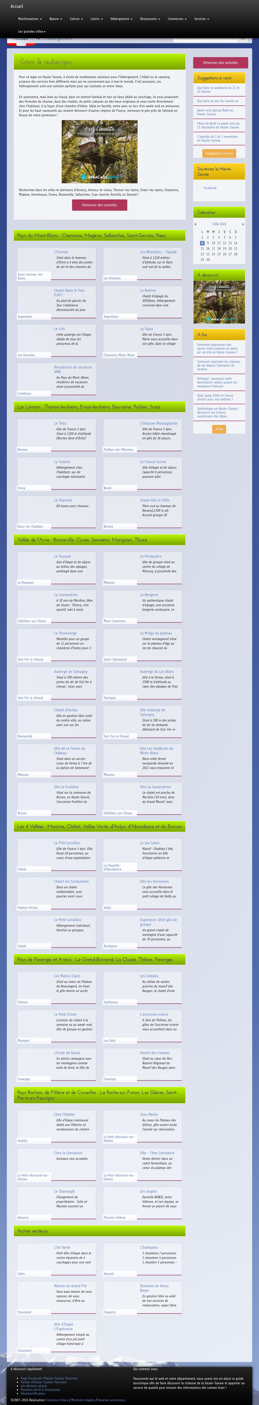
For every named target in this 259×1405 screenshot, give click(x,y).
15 (202, 249)
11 (219, 243)
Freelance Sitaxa (57, 1400)
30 (207, 260)
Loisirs (97, 19)
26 (224, 254)
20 (230, 249)
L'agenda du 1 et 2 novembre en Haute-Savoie (217, 138)
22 (202, 254)
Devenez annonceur (111, 1400)
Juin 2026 (219, 224)
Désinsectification (33, 1393)
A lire (219, 429)
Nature (56, 19)
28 (235, 254)
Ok (243, 38)
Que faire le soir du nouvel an (218, 101)
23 (207, 254)
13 (230, 243)
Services (201, 19)
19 (224, 249)
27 (230, 254)
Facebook (210, 188)
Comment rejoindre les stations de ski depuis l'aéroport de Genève (219, 365)
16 (207, 249)
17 (213, 249)
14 (235, 243)
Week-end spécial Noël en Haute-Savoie (215, 112)
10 (213, 243)
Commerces (177, 19)
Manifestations (30, 19)
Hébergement (122, 19)
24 (213, 254)
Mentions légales (83, 1400)
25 (219, 254)
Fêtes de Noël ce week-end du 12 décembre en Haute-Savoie (218, 125)
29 (202, 260)
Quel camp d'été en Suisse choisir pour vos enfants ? (215, 397)
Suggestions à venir (219, 153)
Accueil (17, 6)
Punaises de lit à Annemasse (40, 1390)
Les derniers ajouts (34, 1386)
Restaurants (150, 19)
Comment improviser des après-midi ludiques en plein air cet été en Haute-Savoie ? (217, 348)
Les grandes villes (32, 31)
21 (235, 249)
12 (224, 243)
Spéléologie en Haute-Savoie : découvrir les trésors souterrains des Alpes (218, 412)
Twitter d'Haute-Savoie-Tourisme (44, 1382)
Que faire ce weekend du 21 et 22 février (218, 90)
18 (219, 249)
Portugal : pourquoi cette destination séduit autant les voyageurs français (217, 382)
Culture (76, 19)
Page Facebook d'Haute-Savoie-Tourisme (49, 1378)
